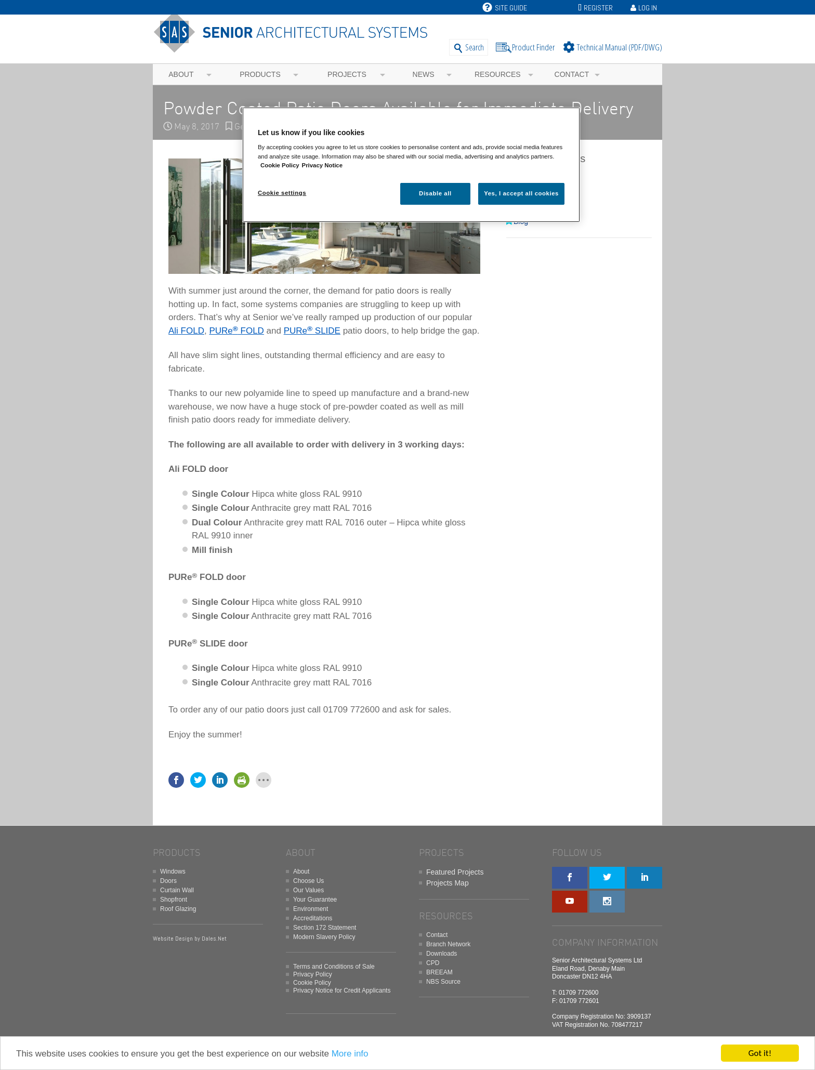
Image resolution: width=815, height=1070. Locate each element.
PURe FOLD (236, 331)
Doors (168, 880)
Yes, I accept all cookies (521, 193)
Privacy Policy (312, 974)
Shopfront (173, 899)
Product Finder (533, 47)
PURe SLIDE (312, 331)
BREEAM (439, 972)
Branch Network (448, 944)
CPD (432, 963)
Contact (572, 74)
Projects (346, 74)
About (180, 74)
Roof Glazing (178, 909)
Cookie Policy (312, 982)
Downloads (441, 953)
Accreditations (312, 918)
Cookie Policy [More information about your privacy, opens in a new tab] (279, 165)
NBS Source (443, 981)
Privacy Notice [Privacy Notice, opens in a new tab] (322, 165)
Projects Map (447, 883)
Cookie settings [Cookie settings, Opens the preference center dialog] (282, 193)
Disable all (435, 193)
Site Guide (504, 7)
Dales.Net (214, 938)
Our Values (308, 890)
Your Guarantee (315, 899)
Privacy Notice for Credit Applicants (341, 990)
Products (260, 74)
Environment (310, 909)
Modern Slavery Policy (324, 937)
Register (598, 7)
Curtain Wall (177, 890)
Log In (647, 7)
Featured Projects (455, 872)
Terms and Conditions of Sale (334, 966)
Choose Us (308, 880)
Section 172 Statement (324, 927)
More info (350, 1054)
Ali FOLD (186, 331)
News (424, 74)
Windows (173, 871)
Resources (498, 74)
